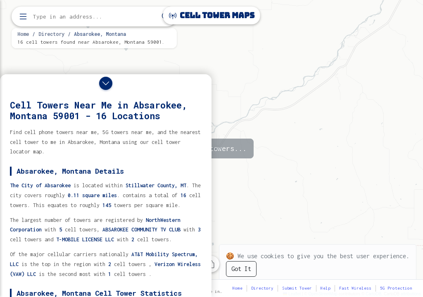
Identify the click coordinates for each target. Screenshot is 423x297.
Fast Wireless (355, 288)
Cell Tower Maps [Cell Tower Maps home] (211, 15)
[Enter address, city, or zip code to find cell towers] (95, 17)
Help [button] (325, 288)
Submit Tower (297, 288)
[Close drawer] (105, 83)
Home (23, 34)
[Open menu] (23, 16)
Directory (51, 34)
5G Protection (396, 288)
